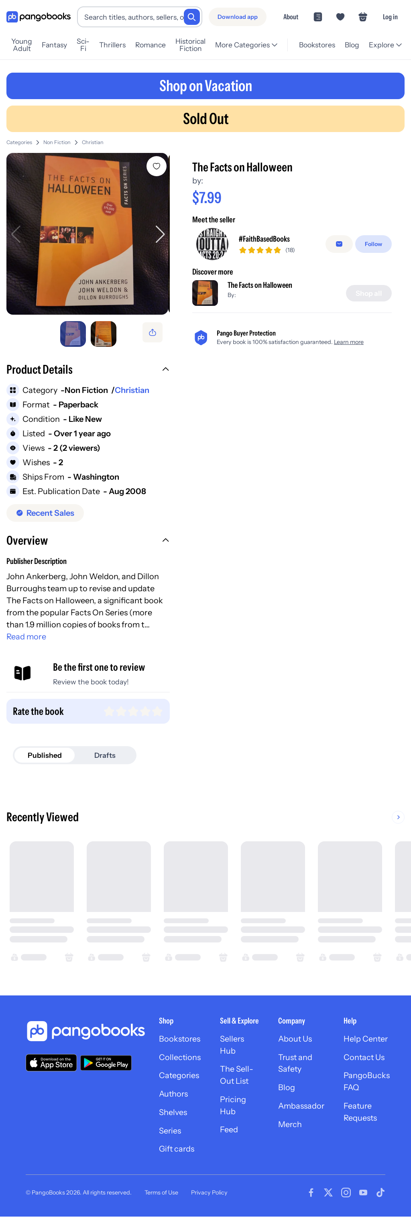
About (290, 16)
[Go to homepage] (38, 17)
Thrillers (118, 45)
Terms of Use (161, 1195)
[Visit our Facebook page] (311, 1195)
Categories (19, 142)
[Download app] (238, 17)
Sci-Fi (89, 45)
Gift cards (177, 1151)
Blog (351, 45)
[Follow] (373, 244)
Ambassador (302, 1108)
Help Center (367, 1041)
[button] (88, 372)
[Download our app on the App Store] (51, 1064)
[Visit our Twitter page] (328, 1195)
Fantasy (60, 45)
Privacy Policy (209, 1195)
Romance (156, 45)
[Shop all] (369, 293)
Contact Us (366, 1059)
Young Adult (24, 45)
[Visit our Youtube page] (363, 1195)
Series (170, 1133)
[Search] (192, 17)
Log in (390, 16)
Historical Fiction (200, 45)
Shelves (173, 1114)
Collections (180, 1059)
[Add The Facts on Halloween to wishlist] (156, 166)
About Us (296, 1041)
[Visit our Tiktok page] (380, 1195)
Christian (93, 142)
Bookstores (316, 45)
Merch (291, 1126)
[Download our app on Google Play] (106, 1064)
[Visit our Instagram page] (346, 1195)
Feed (229, 1132)
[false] (339, 244)
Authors (174, 1096)
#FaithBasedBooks (265, 239)
